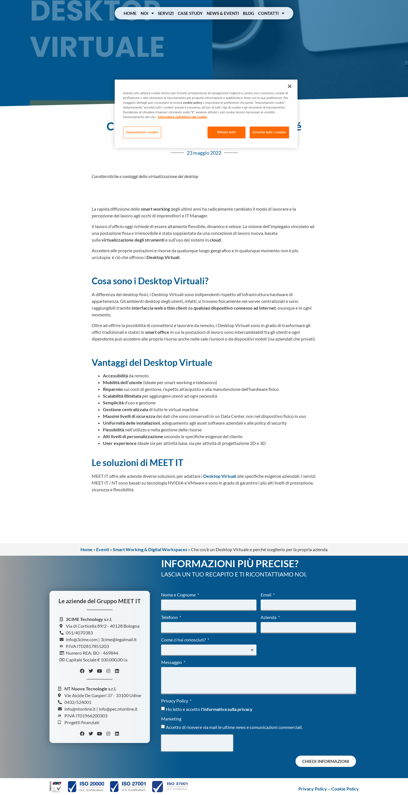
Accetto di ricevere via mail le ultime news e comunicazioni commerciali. (234, 727)
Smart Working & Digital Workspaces (150, 549)
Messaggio (172, 662)
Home (130, 13)
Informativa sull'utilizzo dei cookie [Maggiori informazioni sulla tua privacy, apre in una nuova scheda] (182, 117)
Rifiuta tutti (226, 132)
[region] (206, 114)
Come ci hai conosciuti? (184, 640)
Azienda (269, 617)
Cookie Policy (345, 788)
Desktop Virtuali (219, 476)
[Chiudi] (289, 86)
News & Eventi (223, 13)
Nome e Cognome (179, 595)
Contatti (271, 13)
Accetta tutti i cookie (269, 132)
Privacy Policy (175, 701)
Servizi (166, 13)
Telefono (170, 617)
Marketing (171, 719)
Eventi (102, 549)
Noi (147, 13)
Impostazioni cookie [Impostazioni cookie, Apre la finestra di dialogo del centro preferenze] (142, 132)
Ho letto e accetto (209, 709)
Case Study (190, 13)
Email (266, 595)
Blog (248, 13)
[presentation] (197, 743)
